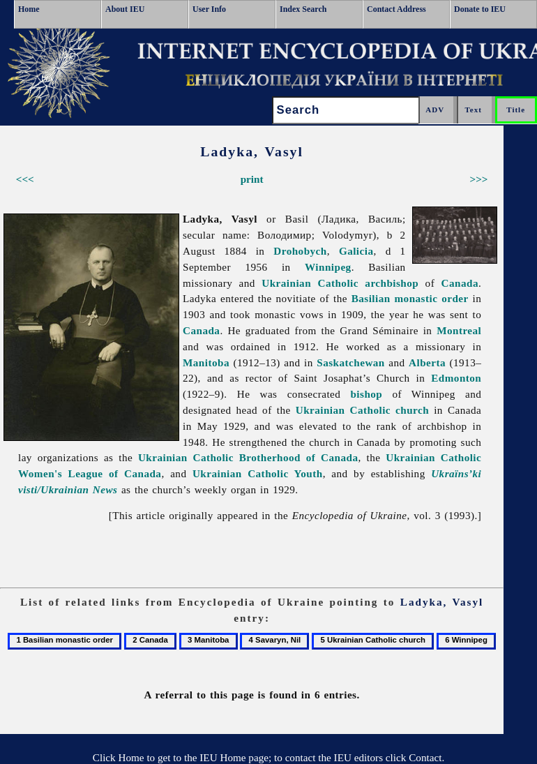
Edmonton (456, 378)
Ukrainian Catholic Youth (257, 473)
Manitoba (206, 362)
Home (29, 9)
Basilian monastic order (410, 298)
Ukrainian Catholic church (362, 410)
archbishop (391, 283)
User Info (209, 9)
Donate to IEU (480, 9)
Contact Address (396, 9)
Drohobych (299, 251)
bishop (366, 394)
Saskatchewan (350, 362)
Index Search (303, 9)
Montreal (459, 330)
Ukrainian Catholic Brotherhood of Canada (248, 457)
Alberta (427, 362)
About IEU (124, 9)
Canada (459, 283)
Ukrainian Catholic (310, 283)
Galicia (356, 251)
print (252, 179)
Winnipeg (328, 267)
